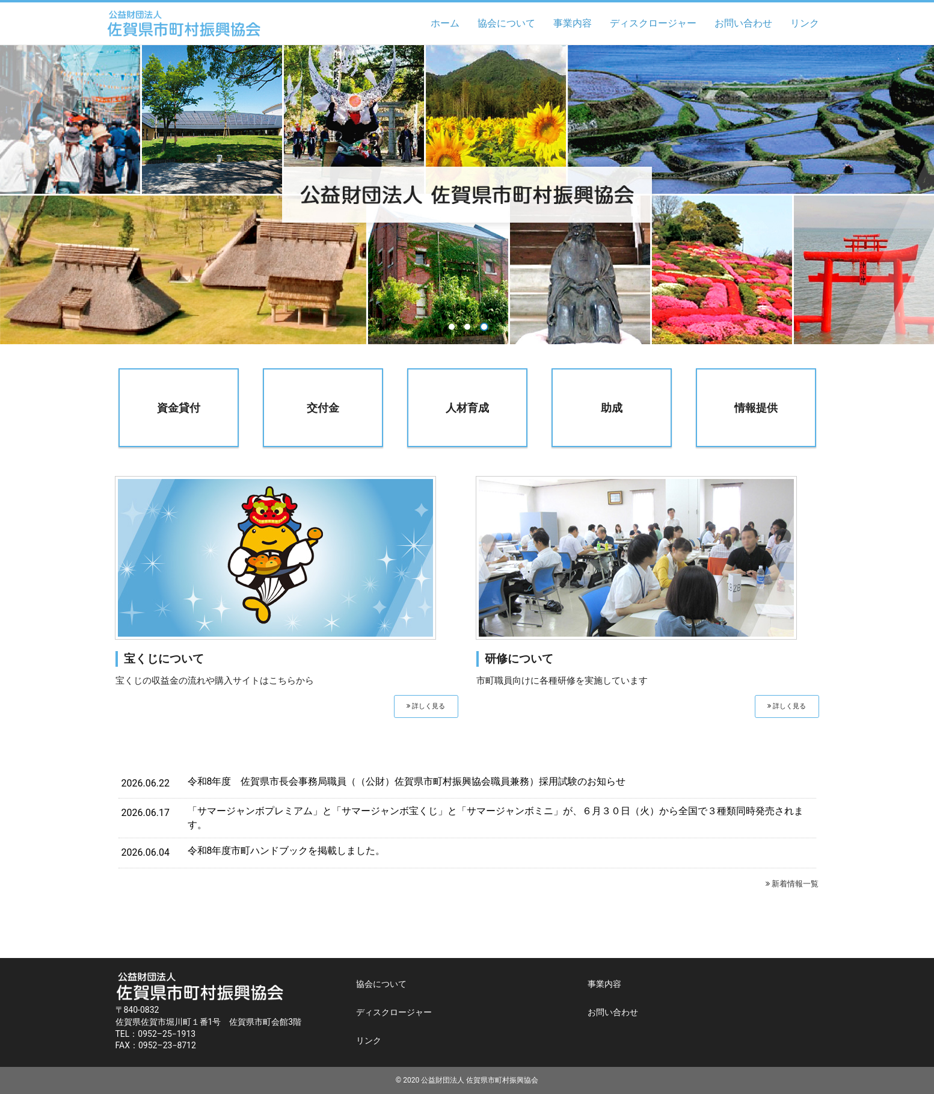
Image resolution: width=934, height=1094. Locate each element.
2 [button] (467, 327)
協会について (506, 23)
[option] (467, 194)
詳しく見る (426, 705)
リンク (804, 23)
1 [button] (452, 327)
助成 (611, 407)
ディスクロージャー (653, 23)
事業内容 (572, 23)
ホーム (445, 23)
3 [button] (484, 327)
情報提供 (756, 407)
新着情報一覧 (792, 883)
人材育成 (467, 407)
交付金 (323, 407)
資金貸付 (178, 407)
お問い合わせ (743, 23)
